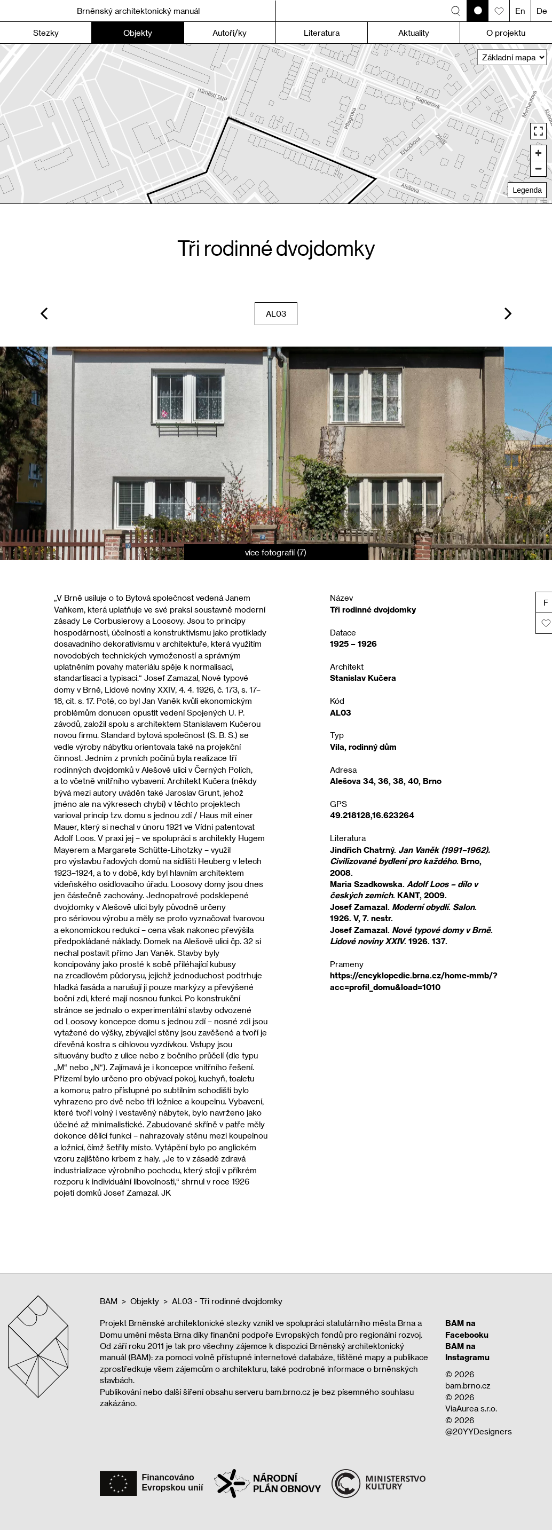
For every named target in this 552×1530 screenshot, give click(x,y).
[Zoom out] (538, 168)
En (520, 10)
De (542, 10)
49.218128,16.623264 (372, 815)
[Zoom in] (538, 153)
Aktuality (413, 32)
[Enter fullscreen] (538, 131)
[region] (276, 123)
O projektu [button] (505, 32)
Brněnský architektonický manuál (138, 10)
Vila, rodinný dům (363, 746)
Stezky (46, 32)
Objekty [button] (137, 32)
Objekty (144, 1301)
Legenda (527, 190)
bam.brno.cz (468, 1385)
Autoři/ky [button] (229, 32)
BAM (108, 1301)
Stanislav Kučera (363, 677)
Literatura (322, 32)
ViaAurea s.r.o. (471, 1408)
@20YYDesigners (478, 1431)
